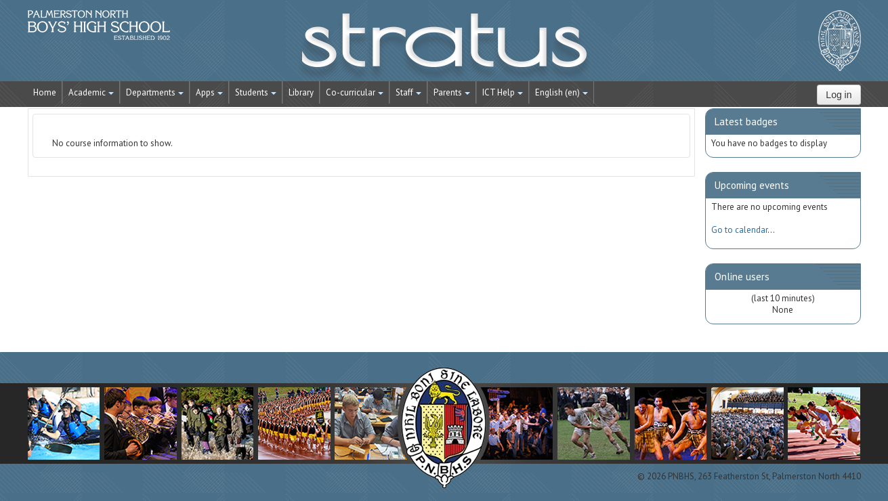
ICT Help (502, 92)
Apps (209, 92)
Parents (452, 92)
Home (44, 92)
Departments (155, 92)
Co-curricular (354, 92)
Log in (838, 94)
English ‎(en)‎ (561, 92)
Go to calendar (739, 230)
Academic (91, 92)
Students (255, 92)
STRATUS (444, 47)
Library (301, 92)
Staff (408, 92)
